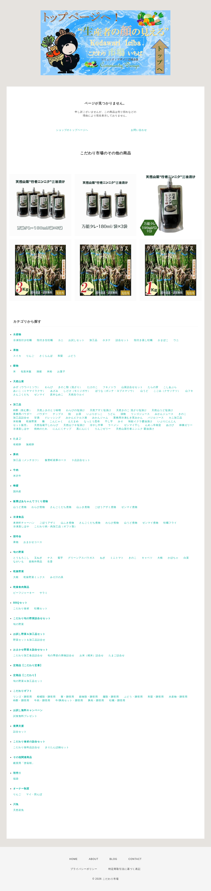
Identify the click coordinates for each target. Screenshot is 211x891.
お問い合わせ (139, 130)
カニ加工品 (175, 417)
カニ (60, 340)
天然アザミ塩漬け (100, 410)
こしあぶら (170, 387)
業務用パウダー (22, 414)
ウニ (176, 340)
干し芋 (109, 421)
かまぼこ (163, 340)
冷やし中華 (96, 425)
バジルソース (156, 417)
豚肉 (16, 454)
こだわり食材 (21, 608)
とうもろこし (21, 557)
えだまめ (73, 421)
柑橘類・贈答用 (46, 696)
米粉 (49, 371)
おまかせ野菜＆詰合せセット (30, 649)
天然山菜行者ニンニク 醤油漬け (135, 428)
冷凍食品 (18, 517)
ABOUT (93, 859)
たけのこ (92, 387)
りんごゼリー (103, 428)
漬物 (123, 414)
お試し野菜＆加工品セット (29, 634)
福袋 (16, 778)
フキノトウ (109, 387)
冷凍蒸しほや (21, 428)
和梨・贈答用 (156, 696)
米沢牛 (17, 475)
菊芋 (60, 557)
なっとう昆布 (92, 421)
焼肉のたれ (41, 428)
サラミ (44, 592)
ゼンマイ (39, 394)
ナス (50, 557)
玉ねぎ (38, 557)
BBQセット (20, 602)
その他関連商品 (22, 757)
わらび (49, 387)
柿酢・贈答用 (21, 700)
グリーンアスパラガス (81, 557)
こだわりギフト (22, 690)
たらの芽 (153, 387)
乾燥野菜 (31, 421)
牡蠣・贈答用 (117, 700)
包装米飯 (26, 371)
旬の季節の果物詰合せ (61, 655)
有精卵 (17, 444)
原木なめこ (56, 394)
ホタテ (107, 340)
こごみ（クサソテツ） (167, 390)
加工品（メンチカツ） (26, 460)
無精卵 (30, 444)
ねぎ (102, 557)
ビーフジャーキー (24, 592)
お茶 (78, 414)
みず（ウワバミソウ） (26, 387)
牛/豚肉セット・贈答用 (69, 700)
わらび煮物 (38, 507)
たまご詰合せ (117, 655)
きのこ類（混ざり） (70, 387)
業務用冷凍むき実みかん (128, 417)
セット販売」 (21, 425)
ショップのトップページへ (72, 130)
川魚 (16, 804)
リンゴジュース (140, 414)
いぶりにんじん (166, 421)
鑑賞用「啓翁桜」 (24, 763)
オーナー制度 (21, 788)
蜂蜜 (16, 485)
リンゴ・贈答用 (22, 696)
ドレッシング (53, 417)
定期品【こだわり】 (25, 675)
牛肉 (16, 470)
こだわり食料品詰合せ (26, 747)
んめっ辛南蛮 (153, 425)
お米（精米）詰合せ (92, 655)
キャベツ (147, 557)
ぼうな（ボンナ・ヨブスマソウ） (115, 390)
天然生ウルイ (76, 394)
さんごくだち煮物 (61, 507)
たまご (17, 438)
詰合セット (122, 340)
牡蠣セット (41, 608)
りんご (30, 355)
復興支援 (18, 726)
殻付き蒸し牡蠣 (143, 340)
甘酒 (37, 417)
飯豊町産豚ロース (55, 460)
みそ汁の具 (56, 577)
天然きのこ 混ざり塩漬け (131, 410)
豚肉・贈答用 (96, 700)
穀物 (16, 365)
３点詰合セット (81, 460)
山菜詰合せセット (132, 387)
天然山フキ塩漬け (74, 425)
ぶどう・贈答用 (133, 696)
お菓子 (61, 371)
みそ (120, 421)
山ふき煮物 (83, 507)
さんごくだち (21, 394)
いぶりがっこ (95, 414)
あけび (170, 425)
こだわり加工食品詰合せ (28, 655)
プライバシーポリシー (83, 869)
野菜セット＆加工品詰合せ (29, 639)
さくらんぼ (46, 355)
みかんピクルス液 (76, 417)
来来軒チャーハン (24, 522)
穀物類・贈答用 (88, 696)
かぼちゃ (173, 557)
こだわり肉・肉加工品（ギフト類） (55, 526)
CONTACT (135, 859)
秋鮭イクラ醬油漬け (140, 421)
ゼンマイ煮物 (129, 507)
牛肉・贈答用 (42, 700)
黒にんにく (83, 428)
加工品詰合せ (21, 417)
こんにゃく (56, 421)
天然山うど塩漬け (162, 410)
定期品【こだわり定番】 (28, 665)
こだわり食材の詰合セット (29, 741)
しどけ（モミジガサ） (76, 390)
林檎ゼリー (186, 425)
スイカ (17, 355)
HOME (73, 859)
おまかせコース (32, 542)
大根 (160, 557)
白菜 (186, 557)
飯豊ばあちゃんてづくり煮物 (30, 501)
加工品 (93, 340)
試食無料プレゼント (25, 716)
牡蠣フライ (170, 522)
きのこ (182, 414)
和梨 (60, 355)
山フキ (189, 390)
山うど (144, 390)
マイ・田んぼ (34, 794)
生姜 (50, 561)
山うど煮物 (20, 507)
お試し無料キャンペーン (28, 710)
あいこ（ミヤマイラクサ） (29, 390)
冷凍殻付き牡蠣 (22, 340)
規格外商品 (35, 561)
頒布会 (17, 536)
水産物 (17, 334)
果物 (16, 350)
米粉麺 (17, 421)
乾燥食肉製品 (21, 587)
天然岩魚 (18, 810)
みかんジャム (100, 417)
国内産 (17, 491)
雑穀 (39, 371)
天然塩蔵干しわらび (46, 425)
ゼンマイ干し (132, 425)
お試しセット (76, 340)
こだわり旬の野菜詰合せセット (32, 618)
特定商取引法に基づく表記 (124, 869)
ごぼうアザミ (48, 522)
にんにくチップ (62, 428)
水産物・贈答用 (178, 696)
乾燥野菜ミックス (34, 577)
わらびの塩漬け (75, 410)
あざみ (54, 390)
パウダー (42, 414)
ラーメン (113, 425)
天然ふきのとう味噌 (49, 410)
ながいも (18, 561)
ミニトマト (117, 557)
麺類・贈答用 (111, 696)
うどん (112, 414)
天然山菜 (18, 381)
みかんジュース (164, 414)
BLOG (113, 859)
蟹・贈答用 (67, 696)
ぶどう (72, 355)
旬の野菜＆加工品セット (28, 681)
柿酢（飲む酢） (22, 410)
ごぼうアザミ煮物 (105, 507)
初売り (17, 772)
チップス (58, 414)
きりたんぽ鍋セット (57, 747)
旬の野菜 (18, 552)
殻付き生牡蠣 (45, 340)
